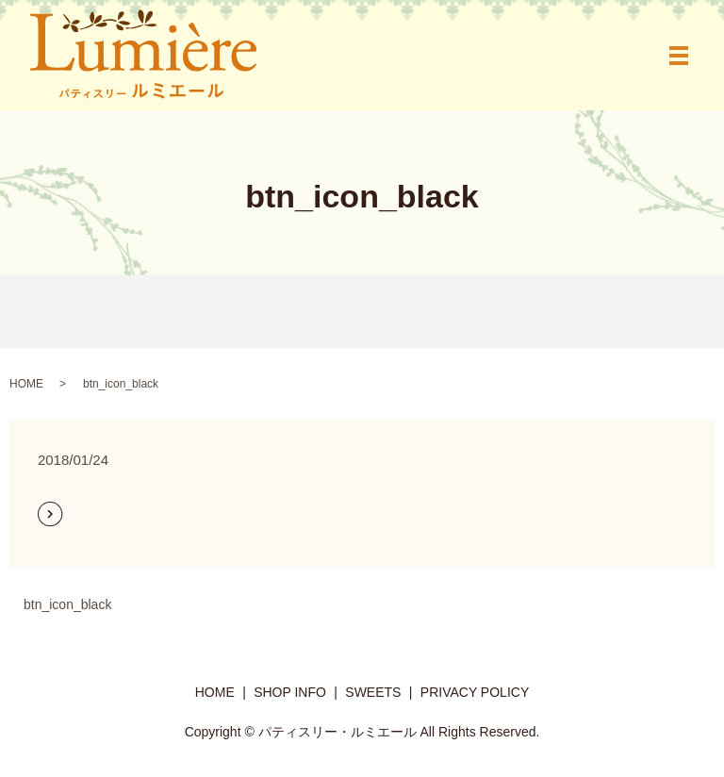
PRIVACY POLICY (474, 692)
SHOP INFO (290, 692)
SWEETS (373, 692)
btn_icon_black (67, 604)
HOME (26, 383)
